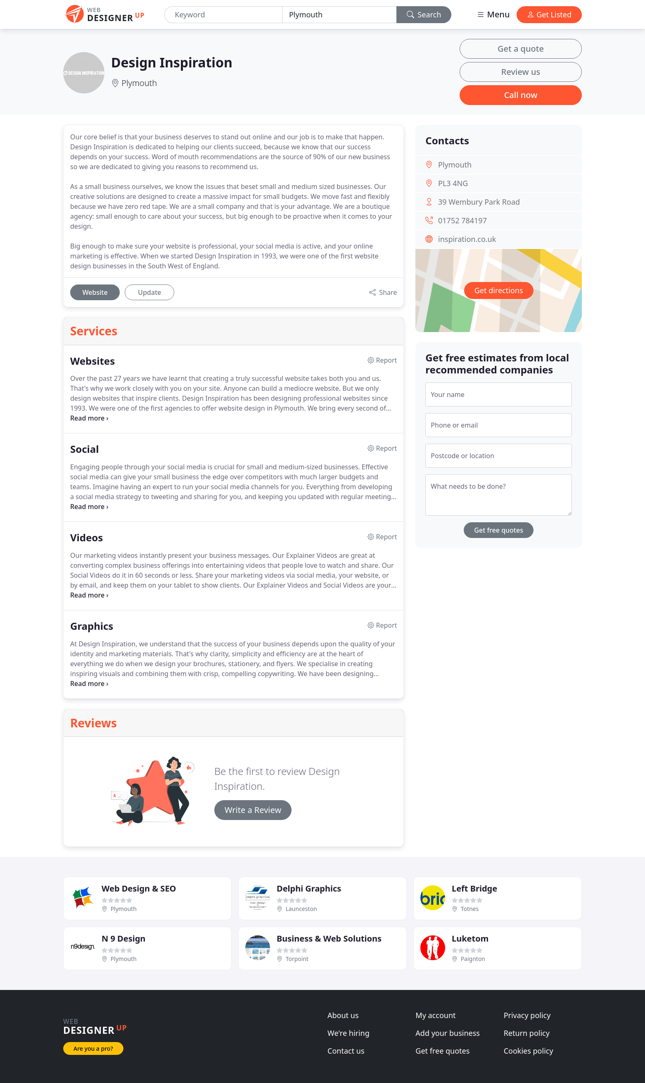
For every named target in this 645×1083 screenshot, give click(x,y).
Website (94, 292)
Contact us (346, 1051)
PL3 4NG (453, 183)
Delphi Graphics (309, 888)
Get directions (498, 290)
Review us (520, 71)
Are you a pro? (93, 1048)
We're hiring (348, 1033)
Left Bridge (474, 888)
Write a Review (253, 809)
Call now (521, 94)
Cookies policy (528, 1051)
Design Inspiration (171, 62)
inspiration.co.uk (467, 239)
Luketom (470, 938)
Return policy (527, 1033)
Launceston (301, 909)
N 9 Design (123, 938)
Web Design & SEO (139, 888)
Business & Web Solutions (329, 938)
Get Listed (549, 14)
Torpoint (297, 959)
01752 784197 (462, 220)
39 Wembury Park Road (479, 202)
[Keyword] (223, 14)
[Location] (339, 14)
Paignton (473, 959)
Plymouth (139, 82)
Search (424, 14)
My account (435, 1015)
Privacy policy (527, 1015)
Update (149, 292)
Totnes (470, 909)
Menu (493, 14)
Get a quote (521, 48)
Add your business (447, 1033)
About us (343, 1015)
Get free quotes (498, 530)
